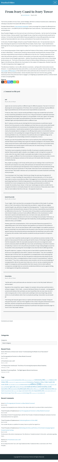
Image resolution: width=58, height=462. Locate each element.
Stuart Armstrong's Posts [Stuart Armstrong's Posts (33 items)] (8, 395)
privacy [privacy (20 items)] (38, 391)
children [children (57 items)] (53, 382)
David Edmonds (26, 15)
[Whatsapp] (14, 82)
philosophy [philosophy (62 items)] (24, 391)
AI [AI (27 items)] (13, 382)
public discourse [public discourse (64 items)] (47, 391)
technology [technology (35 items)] (27, 395)
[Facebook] (8, 82)
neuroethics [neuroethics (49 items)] (5, 391)
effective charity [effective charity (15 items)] (16, 386)
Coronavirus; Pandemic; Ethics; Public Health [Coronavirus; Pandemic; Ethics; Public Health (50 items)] (41, 384)
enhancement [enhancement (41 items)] (25, 386)
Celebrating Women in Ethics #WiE (28, 422)
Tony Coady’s (4, 71)
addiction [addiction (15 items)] (9, 382)
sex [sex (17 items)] (54, 393)
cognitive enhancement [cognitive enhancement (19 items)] (20, 384)
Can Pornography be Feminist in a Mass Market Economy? (16, 358)
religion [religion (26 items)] (21, 393)
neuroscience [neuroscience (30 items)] (15, 391)
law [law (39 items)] (24, 389)
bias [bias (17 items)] (47, 382)
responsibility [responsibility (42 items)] (39, 393)
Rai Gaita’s (13, 71)
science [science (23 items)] (50, 393)
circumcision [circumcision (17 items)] (11, 384)
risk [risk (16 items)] (45, 393)
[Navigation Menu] (55, 2)
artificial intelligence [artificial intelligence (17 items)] (29, 382)
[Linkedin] (11, 82)
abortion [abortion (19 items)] (3, 382)
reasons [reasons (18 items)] (16, 393)
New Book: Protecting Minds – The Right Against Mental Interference (19, 372)
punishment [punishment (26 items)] (9, 393)
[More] (17, 82)
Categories (4, 342)
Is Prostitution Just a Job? (8, 363)
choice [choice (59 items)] (4, 384)
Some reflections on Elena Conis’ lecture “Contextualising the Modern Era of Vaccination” (24, 353)
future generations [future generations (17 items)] (46, 386)
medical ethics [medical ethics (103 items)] (33, 389)
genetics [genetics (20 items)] (53, 386)
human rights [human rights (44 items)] (10, 389)
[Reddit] (5, 82)
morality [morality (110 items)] (46, 389)
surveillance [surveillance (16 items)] (20, 395)
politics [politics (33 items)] (33, 391)
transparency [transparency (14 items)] (35, 395)
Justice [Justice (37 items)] (19, 389)
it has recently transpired (21, 26)
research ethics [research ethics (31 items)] (29, 393)
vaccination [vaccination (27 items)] (41, 395)
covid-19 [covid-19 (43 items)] (4, 386)
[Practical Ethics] (7, 2)
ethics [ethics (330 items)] (35, 386)
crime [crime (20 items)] (10, 386)
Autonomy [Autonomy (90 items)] (40, 382)
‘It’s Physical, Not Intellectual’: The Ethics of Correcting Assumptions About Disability (23, 367)
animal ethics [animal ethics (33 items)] (19, 382)
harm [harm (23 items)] (3, 389)
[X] (2, 82)
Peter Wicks (8, 277)
